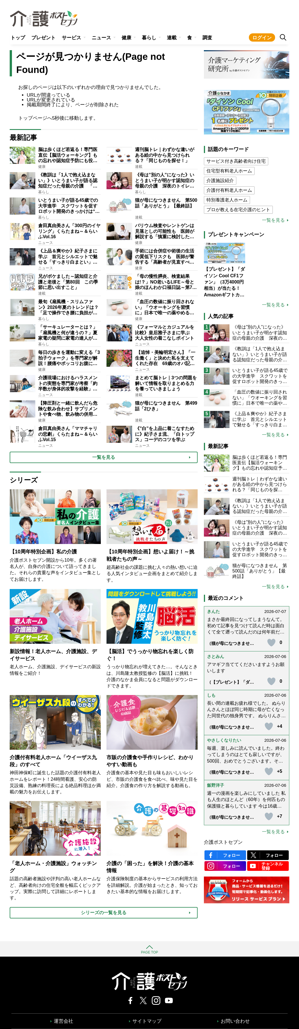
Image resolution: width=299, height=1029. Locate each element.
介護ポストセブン (223, 842)
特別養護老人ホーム (226, 199)
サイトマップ (146, 1021)
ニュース (101, 37)
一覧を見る (273, 220)
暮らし (149, 37)
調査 (207, 37)
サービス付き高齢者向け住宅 (236, 161)
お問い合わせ (235, 1021)
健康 (126, 37)
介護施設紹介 (220, 180)
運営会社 (63, 1021)
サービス (71, 37)
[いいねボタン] (271, 642)
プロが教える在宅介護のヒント (238, 209)
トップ (18, 37)
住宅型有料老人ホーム (229, 170)
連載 (172, 37)
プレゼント (43, 37)
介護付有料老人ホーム (229, 190)
